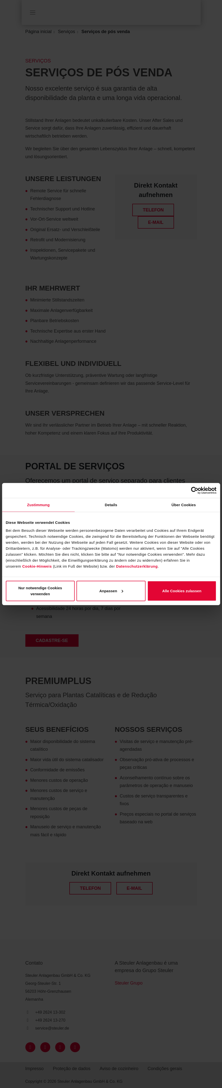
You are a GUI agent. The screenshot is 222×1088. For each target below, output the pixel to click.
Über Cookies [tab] (184, 505)
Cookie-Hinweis (37, 566)
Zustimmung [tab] (38, 505)
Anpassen (111, 591)
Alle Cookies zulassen (182, 591)
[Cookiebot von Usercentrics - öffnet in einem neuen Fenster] (194, 490)
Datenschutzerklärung (137, 566)
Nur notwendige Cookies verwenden (40, 591)
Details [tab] (111, 505)
